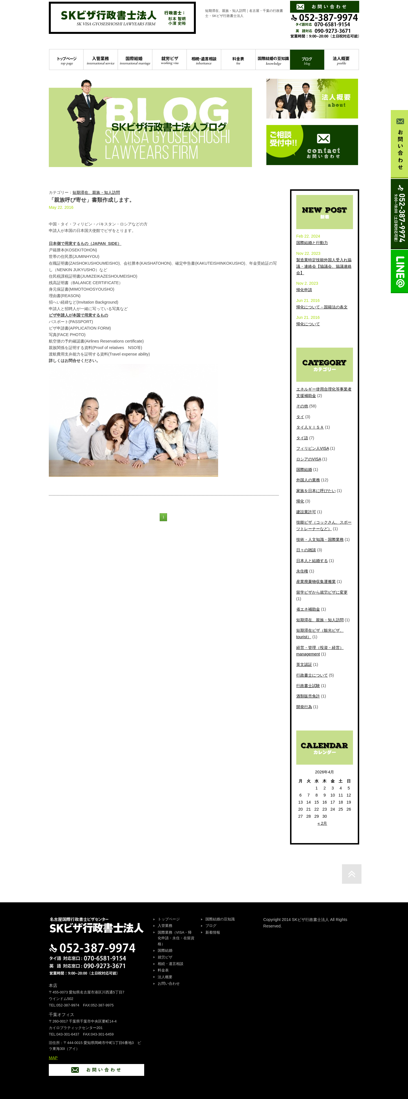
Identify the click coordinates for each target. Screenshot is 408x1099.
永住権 (302, 571)
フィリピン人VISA (312, 448)
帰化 (300, 501)
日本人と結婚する (312, 560)
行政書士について (312, 675)
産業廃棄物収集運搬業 (316, 581)
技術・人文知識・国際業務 (320, 539)
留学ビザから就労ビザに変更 (322, 592)
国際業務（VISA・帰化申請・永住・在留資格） (176, 938)
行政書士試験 (308, 685)
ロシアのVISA (308, 459)
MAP (53, 1058)
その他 (302, 406)
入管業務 (101, 59)
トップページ (66, 59)
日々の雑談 (306, 550)
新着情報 (212, 932)
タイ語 (302, 438)
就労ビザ (169, 59)
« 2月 (322, 823)
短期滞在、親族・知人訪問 (96, 192)
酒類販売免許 (308, 696)
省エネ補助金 (308, 609)
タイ (300, 416)
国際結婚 (135, 59)
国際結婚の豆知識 (273, 59)
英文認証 (304, 664)
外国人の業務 (308, 480)
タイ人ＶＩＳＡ (310, 427)
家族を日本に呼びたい (316, 490)
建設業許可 (306, 512)
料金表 (238, 59)
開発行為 (304, 707)
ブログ (307, 59)
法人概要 (341, 59)
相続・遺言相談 (204, 59)
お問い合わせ (169, 983)
